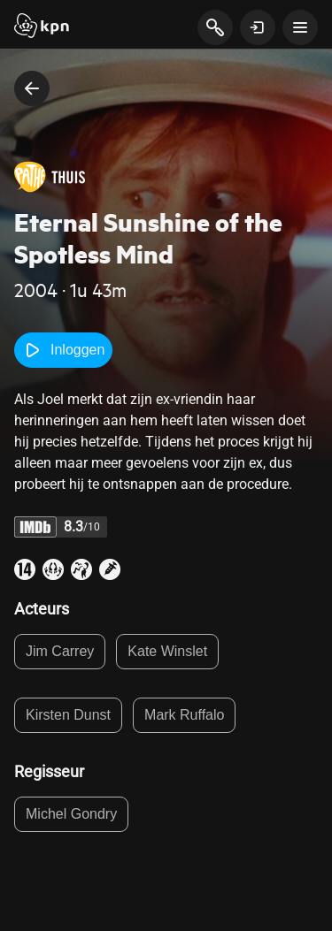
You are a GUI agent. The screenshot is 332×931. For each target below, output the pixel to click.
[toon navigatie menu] (300, 27)
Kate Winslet (167, 651)
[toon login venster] (257, 27)
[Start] (42, 27)
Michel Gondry (71, 813)
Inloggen (63, 350)
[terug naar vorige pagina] (32, 88)
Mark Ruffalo (184, 714)
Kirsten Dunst (68, 714)
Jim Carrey (60, 651)
